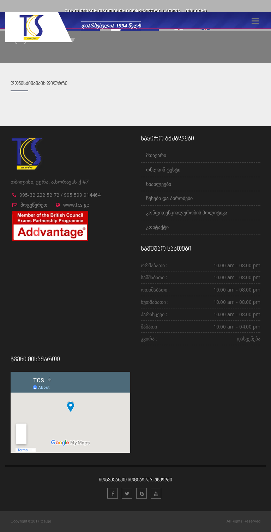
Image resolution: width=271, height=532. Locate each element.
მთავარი (156, 155)
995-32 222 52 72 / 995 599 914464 (60, 195)
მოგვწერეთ (33, 204)
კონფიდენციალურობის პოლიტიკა (186, 212)
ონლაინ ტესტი (163, 169)
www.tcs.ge (76, 204)
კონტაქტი (157, 227)
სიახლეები (158, 184)
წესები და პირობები (169, 198)
